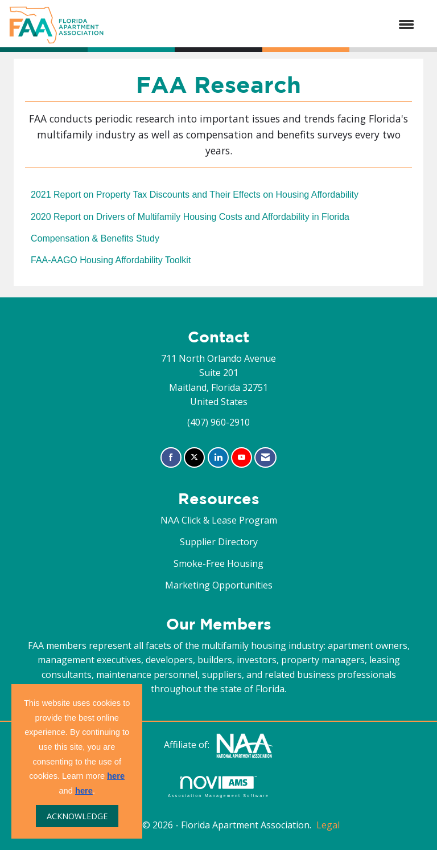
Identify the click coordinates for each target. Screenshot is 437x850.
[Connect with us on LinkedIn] (218, 457)
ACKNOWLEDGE (77, 816)
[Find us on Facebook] (171, 457)
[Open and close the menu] (265, 25)
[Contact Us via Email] (265, 457)
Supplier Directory (219, 542)
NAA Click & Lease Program (218, 520)
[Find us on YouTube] (241, 457)
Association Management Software (218, 786)
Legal (328, 825)
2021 (194, 194)
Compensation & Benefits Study (95, 238)
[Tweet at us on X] (194, 457)
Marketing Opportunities (219, 585)
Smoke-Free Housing (218, 563)
